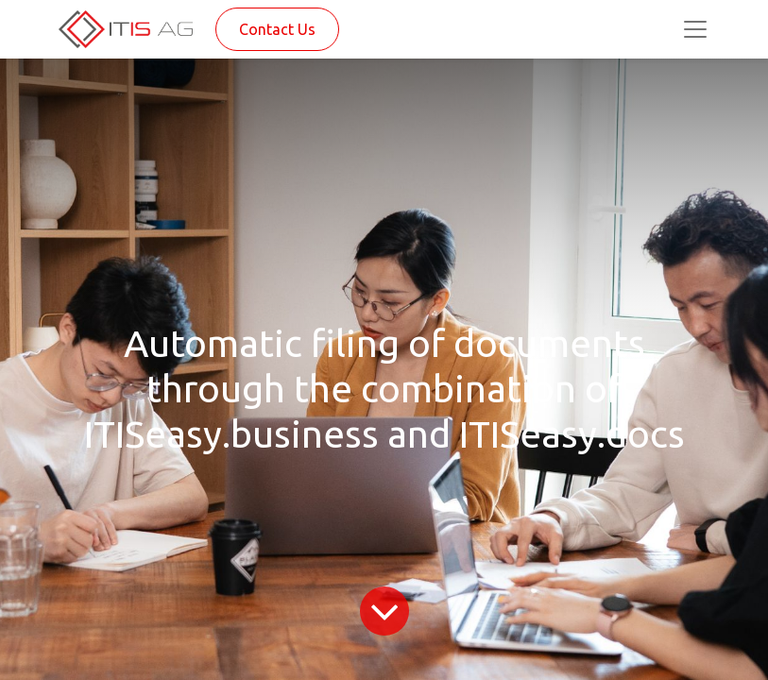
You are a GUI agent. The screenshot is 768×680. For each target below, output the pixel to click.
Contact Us (277, 29)
